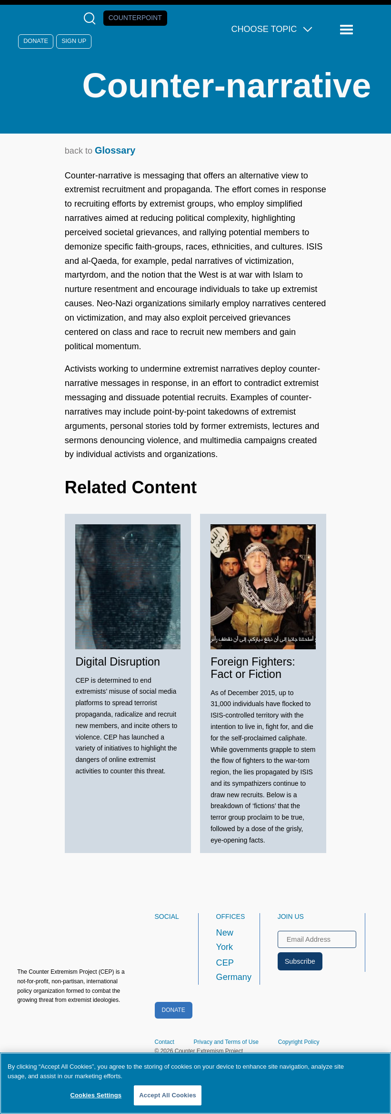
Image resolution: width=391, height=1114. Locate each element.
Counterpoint (135, 17)
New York (224, 940)
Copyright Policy (299, 1042)
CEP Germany (229, 970)
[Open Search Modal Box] (91, 18)
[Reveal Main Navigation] (348, 29)
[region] (195, 1083)
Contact (164, 1042)
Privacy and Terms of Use (226, 1042)
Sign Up (73, 41)
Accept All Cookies (167, 1095)
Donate (35, 41)
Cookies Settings (96, 1095)
